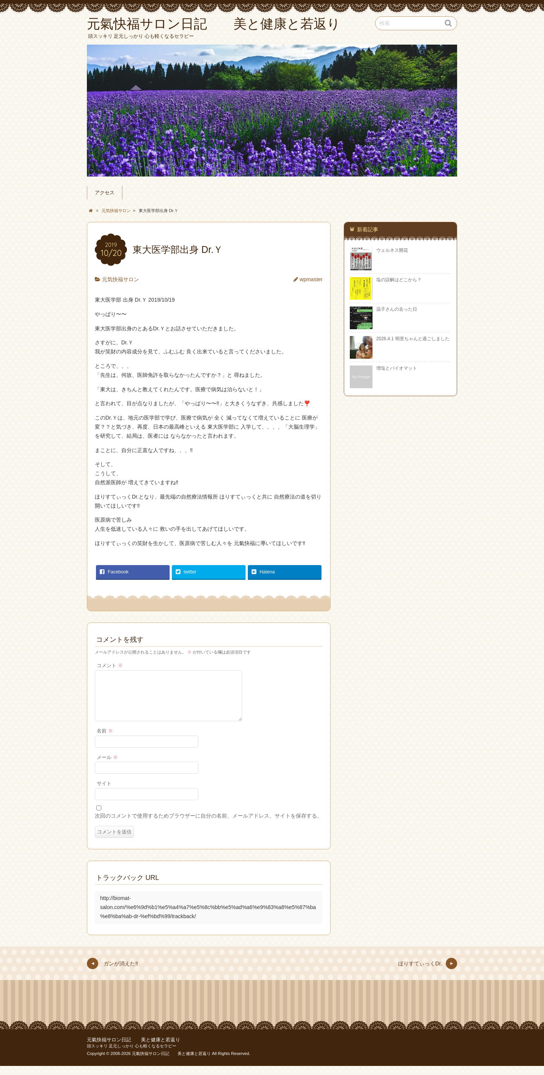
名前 (105, 740)
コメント (110, 665)
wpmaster (311, 279)
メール (107, 766)
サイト (104, 792)
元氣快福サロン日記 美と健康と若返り (133, 1049)
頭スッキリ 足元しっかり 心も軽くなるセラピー (131, 1055)
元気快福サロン (120, 279)
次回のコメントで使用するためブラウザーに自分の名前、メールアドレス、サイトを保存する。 (208, 825)
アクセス (104, 192)
